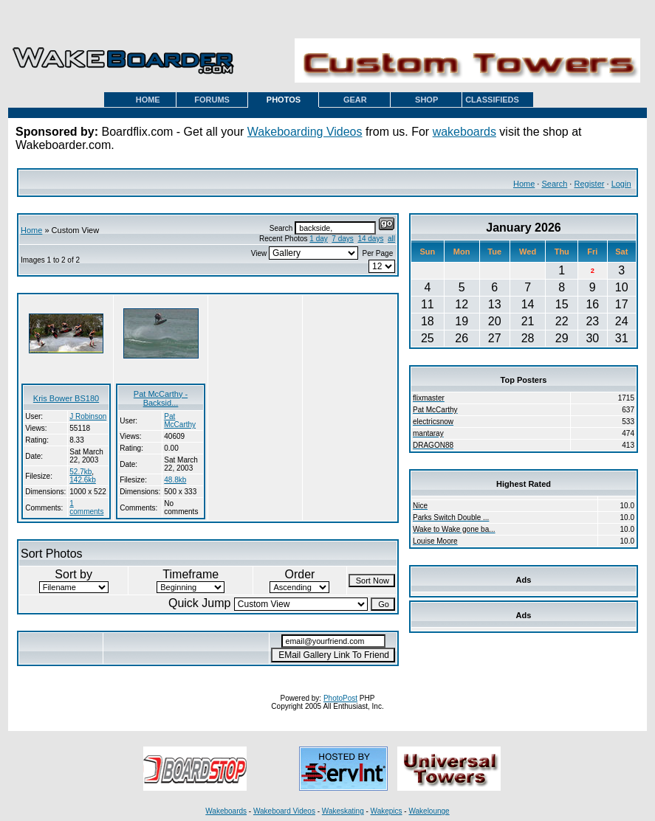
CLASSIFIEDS (492, 99)
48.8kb (175, 480)
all (391, 239)
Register (589, 183)
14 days (370, 239)
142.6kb (82, 480)
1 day (318, 239)
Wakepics (386, 811)
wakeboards (464, 131)
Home (524, 183)
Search (554, 183)
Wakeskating (343, 811)
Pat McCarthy (180, 420)
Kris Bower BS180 (66, 398)
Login (621, 183)
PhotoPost (340, 698)
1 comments (86, 507)
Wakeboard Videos (284, 811)
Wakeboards (226, 811)
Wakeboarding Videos (305, 131)
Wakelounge (428, 811)
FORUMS (212, 99)
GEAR (355, 99)
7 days (342, 239)
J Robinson (87, 416)
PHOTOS (284, 99)
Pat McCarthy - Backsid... (161, 398)
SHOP (426, 99)
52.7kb (80, 472)
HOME (148, 99)
